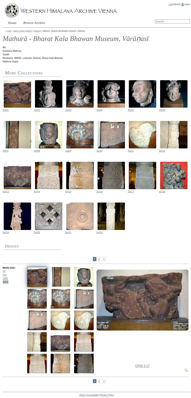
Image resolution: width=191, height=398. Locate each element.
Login (186, 4)
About (82, 395)
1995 (5, 278)
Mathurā (37, 31)
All (4, 271)
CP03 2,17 (142, 366)
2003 (5, 282)
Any (5, 275)
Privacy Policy (107, 395)
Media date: (9, 267)
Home (12, 23)
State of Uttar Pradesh (22, 31)
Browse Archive (34, 23)
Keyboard (176, 4)
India (9, 31)
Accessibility (92, 395)
